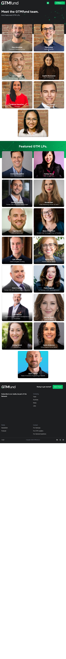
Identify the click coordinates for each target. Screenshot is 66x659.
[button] (48, 3)
